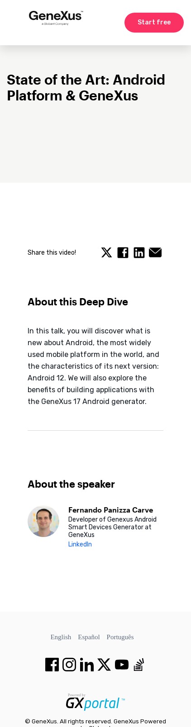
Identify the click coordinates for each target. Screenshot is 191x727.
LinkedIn (80, 544)
